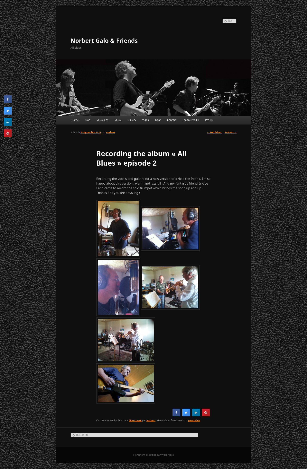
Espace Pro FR (190, 120)
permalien (194, 420)
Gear (158, 120)
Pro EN (209, 120)
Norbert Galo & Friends (104, 41)
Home (75, 120)
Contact (171, 120)
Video (145, 120)
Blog (87, 120)
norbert (110, 132)
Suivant (231, 132)
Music (118, 120)
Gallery (132, 120)
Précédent (214, 132)
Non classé (135, 420)
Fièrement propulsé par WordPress (153, 454)
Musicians (102, 120)
